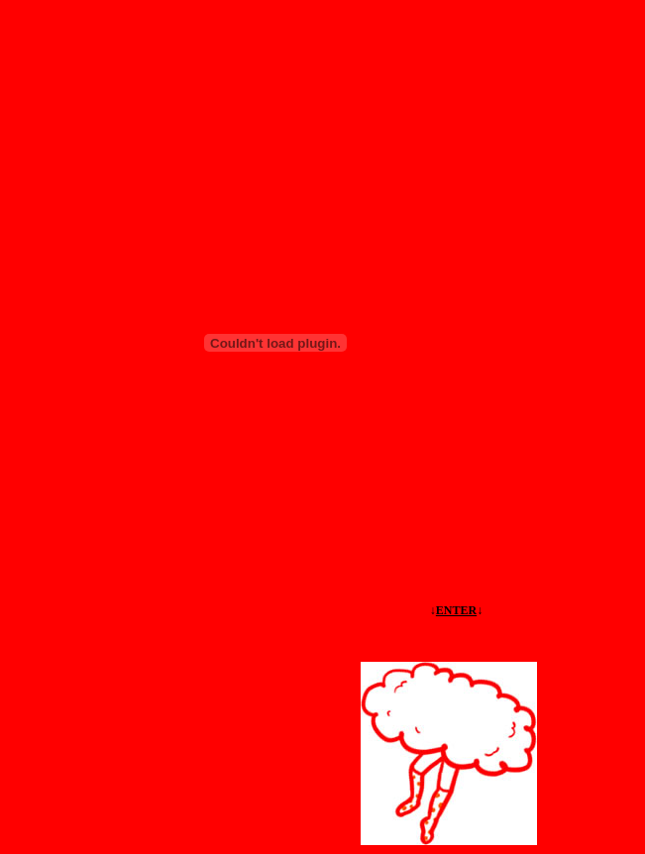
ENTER (456, 610)
